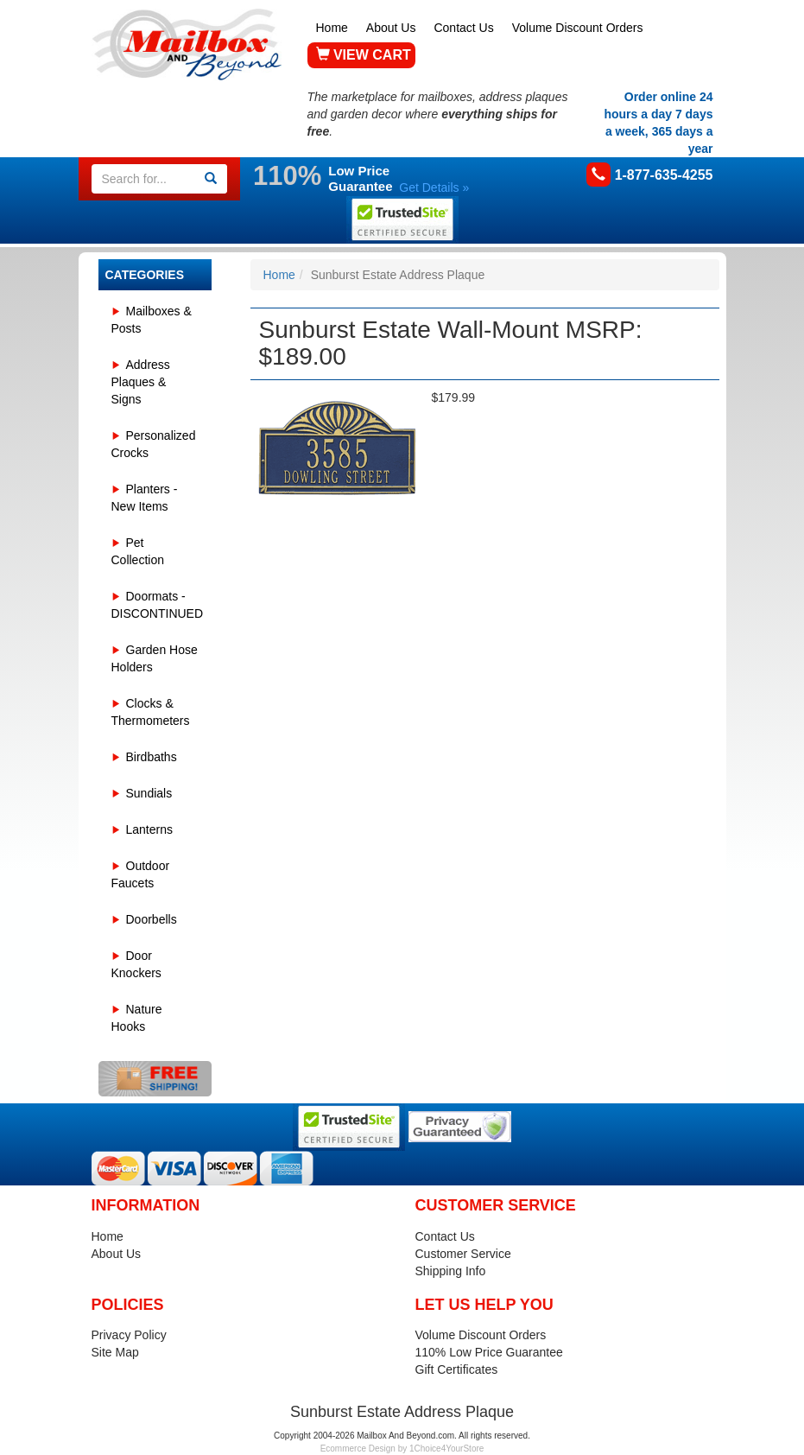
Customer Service (463, 1254)
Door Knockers (136, 964)
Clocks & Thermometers (150, 712)
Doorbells (151, 919)
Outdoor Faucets (140, 874)
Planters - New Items (144, 497)
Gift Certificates (456, 1369)
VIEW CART (363, 55)
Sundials (149, 793)
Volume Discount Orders (577, 28)
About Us (391, 28)
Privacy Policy (129, 1335)
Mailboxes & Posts (151, 319)
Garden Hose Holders (154, 658)
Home (332, 28)
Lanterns (149, 829)
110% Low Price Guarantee (489, 1352)
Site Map (115, 1352)
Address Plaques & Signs (140, 382)
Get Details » (434, 187)
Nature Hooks (136, 1017)
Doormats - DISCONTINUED (157, 604)
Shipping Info (450, 1271)
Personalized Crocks (153, 444)
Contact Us (463, 28)
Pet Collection (137, 551)
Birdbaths (151, 757)
